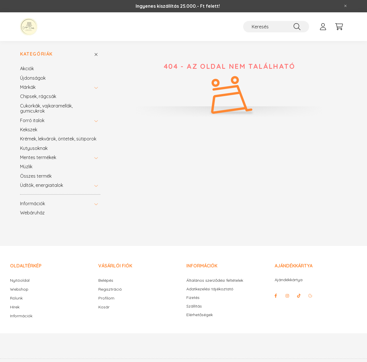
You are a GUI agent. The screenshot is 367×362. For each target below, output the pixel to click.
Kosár (104, 307)
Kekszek (28, 129)
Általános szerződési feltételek (214, 280)
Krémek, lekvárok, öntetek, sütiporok (58, 139)
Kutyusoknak (34, 148)
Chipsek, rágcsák (38, 96)
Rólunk (16, 298)
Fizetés (193, 297)
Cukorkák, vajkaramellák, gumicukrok (46, 108)
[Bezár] (345, 6)
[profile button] (323, 26)
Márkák (28, 87)
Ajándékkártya (288, 279)
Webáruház (32, 213)
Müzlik (26, 166)
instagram (287, 296)
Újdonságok (33, 78)
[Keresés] (276, 26)
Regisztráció (110, 289)
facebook (276, 296)
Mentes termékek (38, 157)
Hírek (14, 307)
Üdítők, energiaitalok (41, 185)
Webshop (19, 289)
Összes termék (36, 176)
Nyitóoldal (20, 280)
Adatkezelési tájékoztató (209, 289)
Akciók (27, 68)
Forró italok (32, 120)
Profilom (106, 298)
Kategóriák (36, 54)
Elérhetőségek (199, 314)
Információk (32, 203)
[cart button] (339, 26)
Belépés (105, 280)
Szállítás (194, 306)
